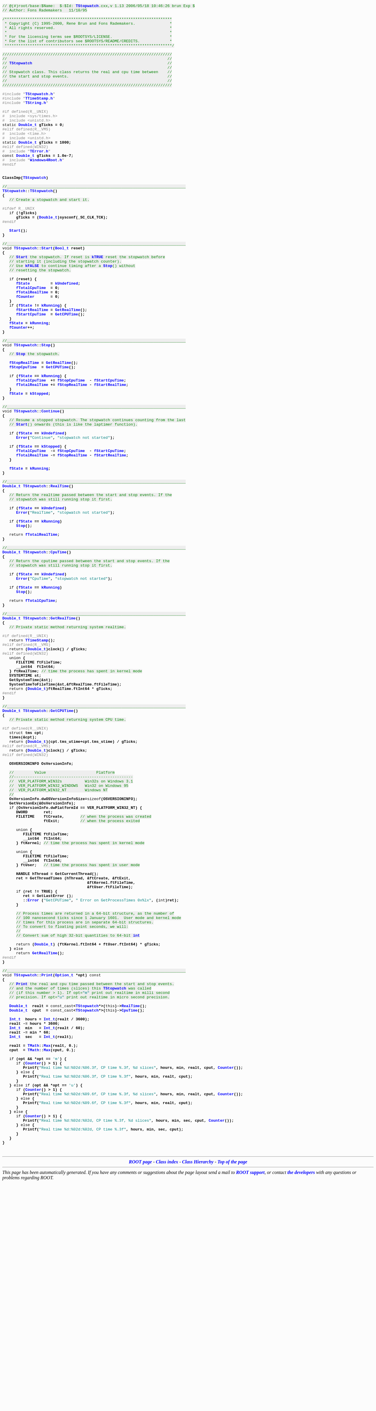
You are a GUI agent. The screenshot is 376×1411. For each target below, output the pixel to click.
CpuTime (59, 662)
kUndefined (66, 339)
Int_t (15, 1222)
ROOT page (140, 1390)
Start (15, 276)
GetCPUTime (66, 376)
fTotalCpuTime (31, 344)
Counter (33, 1275)
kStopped (39, 471)
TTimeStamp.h (39, 117)
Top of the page (232, 1390)
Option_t (64, 1169)
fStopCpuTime (23, 440)
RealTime (60, 582)
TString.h (35, 122)
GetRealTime (67, 371)
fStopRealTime (24, 434)
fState (23, 339)
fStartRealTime (32, 371)
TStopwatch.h (39, 112)
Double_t (28, 149)
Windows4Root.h (46, 191)
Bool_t (62, 297)
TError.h (39, 181)
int (136, 1122)
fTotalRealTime (32, 350)
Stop (107, 318)
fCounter (25, 355)
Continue (50, 492)
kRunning (50, 366)
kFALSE (32, 318)
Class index (167, 1390)
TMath (33, 1254)
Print (47, 1169)
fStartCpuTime (31, 376)
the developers (301, 1400)
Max (46, 1254)
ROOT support (250, 1400)
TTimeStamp (36, 767)
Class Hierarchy (198, 1390)
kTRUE (97, 307)
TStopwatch (87, 6)
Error (22, 524)
